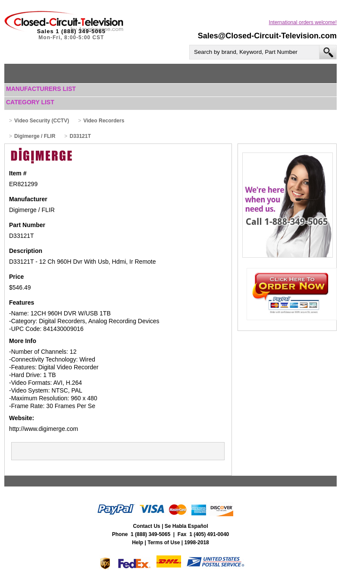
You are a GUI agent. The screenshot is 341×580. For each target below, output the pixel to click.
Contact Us (146, 526)
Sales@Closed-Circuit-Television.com (267, 35)
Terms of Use (163, 542)
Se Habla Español (186, 526)
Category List (30, 102)
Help (137, 542)
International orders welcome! (303, 22)
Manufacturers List (41, 88)
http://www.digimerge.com (43, 428)
